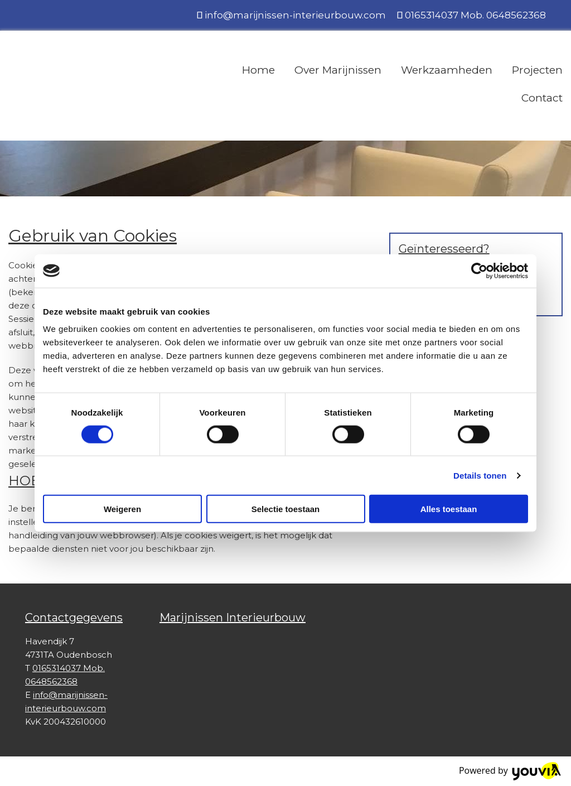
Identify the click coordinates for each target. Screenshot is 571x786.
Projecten (537, 70)
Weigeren (122, 509)
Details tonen (479, 475)
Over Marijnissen (337, 70)
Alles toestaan (448, 509)
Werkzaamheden (446, 70)
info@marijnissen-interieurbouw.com (295, 15)
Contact (542, 97)
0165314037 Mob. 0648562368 (475, 15)
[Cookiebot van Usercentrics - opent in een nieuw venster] (479, 270)
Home (258, 70)
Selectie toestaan (285, 509)
